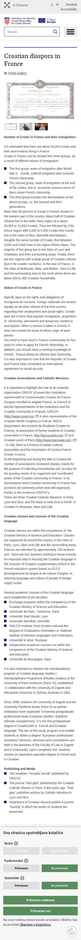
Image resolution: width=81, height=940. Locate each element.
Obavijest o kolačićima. (35, 924)
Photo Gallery (17, 73)
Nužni (8, 843)
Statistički (11, 878)
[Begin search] (55, 31)
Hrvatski (71, 4)
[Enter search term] (23, 31)
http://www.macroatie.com (54, 440)
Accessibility (68, 9)
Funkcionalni (13, 861)
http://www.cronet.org (19, 416)
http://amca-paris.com (49, 435)
